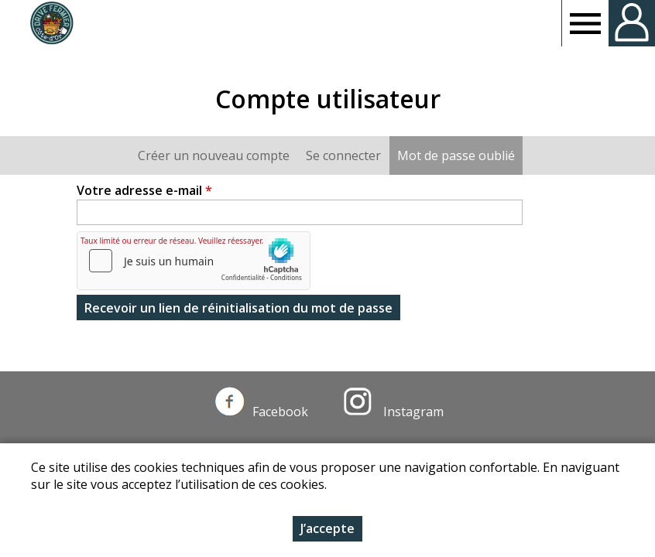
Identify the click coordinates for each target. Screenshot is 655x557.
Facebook (261, 411)
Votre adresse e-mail (144, 190)
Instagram (393, 411)
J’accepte (327, 528)
